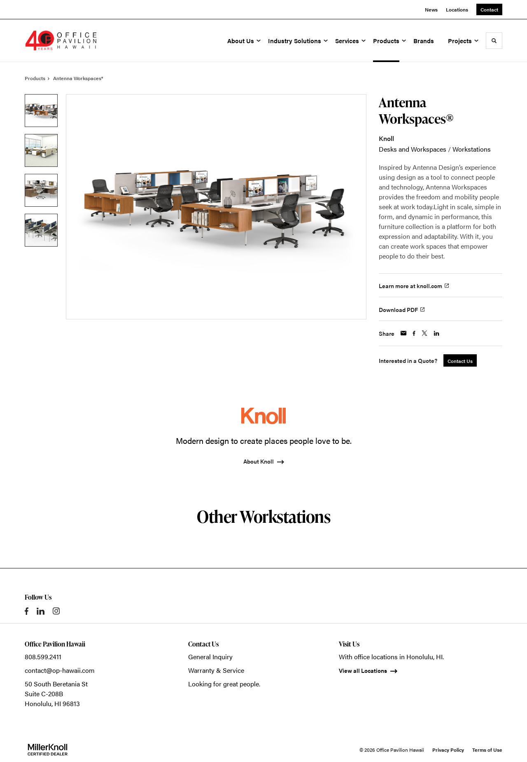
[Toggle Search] (494, 40)
